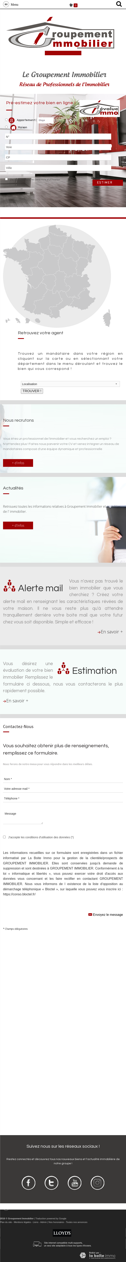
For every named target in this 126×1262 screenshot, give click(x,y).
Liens (35, 1222)
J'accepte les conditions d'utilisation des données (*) (41, 837)
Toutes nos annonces (76, 1222)
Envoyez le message (105, 914)
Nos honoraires (56, 1222)
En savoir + (112, 631)
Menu (13, 4)
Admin (43, 1222)
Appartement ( (21, 120)
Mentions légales (22, 1222)
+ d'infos (18, 463)
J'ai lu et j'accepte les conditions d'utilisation (34, 180)
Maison (18, 128)
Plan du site (6, 1222)
